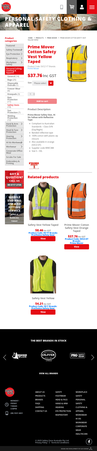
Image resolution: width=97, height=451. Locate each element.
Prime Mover (33, 68)
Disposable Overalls (12, 84)
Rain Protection (12, 98)
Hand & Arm (61, 403)
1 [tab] (29, 368)
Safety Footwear (14, 49)
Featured (10, 45)
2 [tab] (33, 368)
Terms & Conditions (60, 443)
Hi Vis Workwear (14, 142)
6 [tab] (48, 368)
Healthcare (82, 434)
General (11, 76)
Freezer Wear (13, 88)
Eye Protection (13, 54)
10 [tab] (63, 368)
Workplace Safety (11, 63)
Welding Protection (12, 117)
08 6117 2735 (14, 185)
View (43, 239)
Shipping (39, 407)
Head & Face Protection (12, 131)
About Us (40, 392)
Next (91, 357)
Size (30, 82)
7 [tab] (52, 368)
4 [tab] (41, 368)
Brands (39, 399)
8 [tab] (56, 368)
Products (40, 395)
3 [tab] (37, 368)
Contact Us (41, 411)
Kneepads (12, 94)
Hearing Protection (11, 137)
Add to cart (42, 101)
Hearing (59, 407)
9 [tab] (60, 368)
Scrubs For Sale (13, 157)
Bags (9, 79)
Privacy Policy (41, 443)
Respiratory (11, 58)
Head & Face (61, 399)
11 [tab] (67, 368)
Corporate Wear (81, 428)
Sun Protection (12, 111)
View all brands (48, 373)
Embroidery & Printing (13, 162)
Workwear (11, 146)
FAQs (37, 403)
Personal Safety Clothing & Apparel (13, 70)
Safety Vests (13, 105)
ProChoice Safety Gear (43, 235)
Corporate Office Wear (14, 151)
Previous (6, 357)
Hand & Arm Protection (12, 124)
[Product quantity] (31, 94)
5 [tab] (44, 368)
